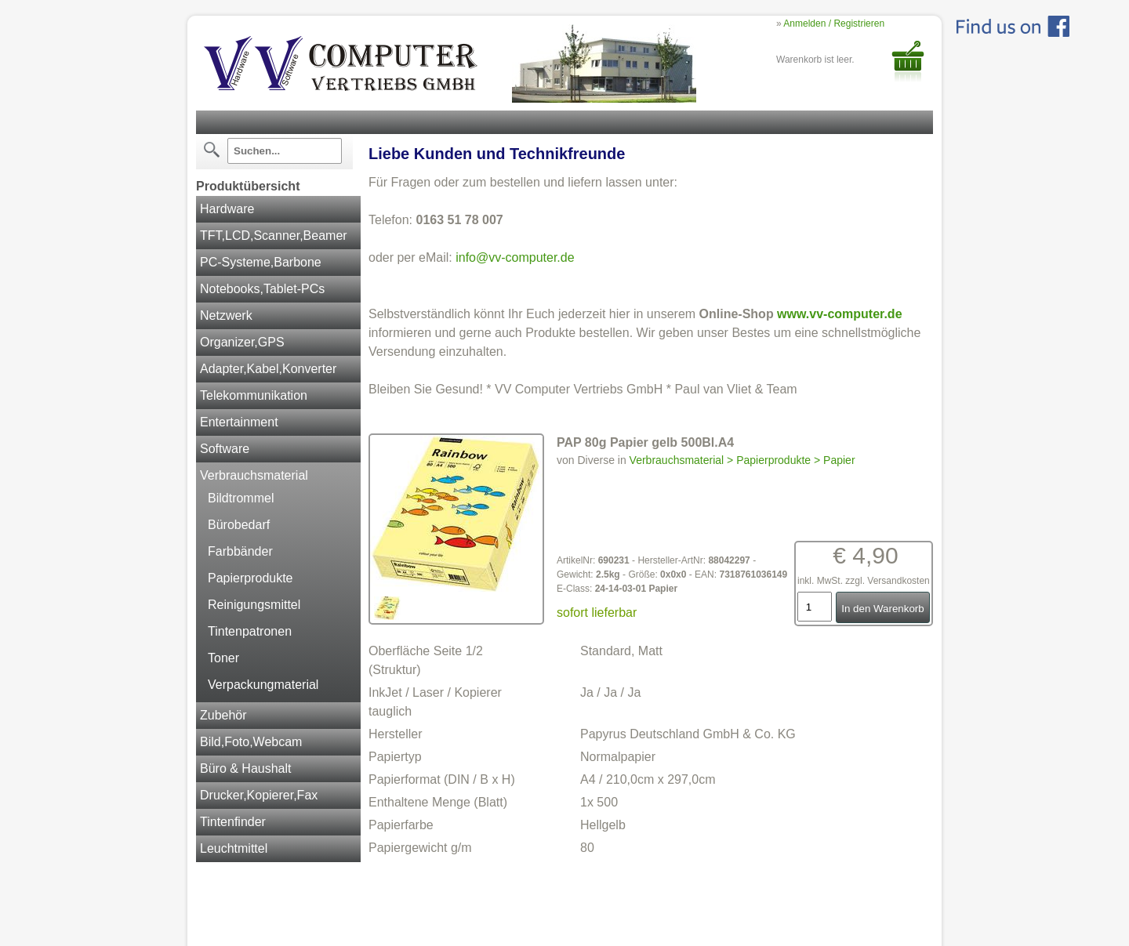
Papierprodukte (250, 578)
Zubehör (223, 715)
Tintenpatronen (250, 631)
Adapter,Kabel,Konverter (268, 368)
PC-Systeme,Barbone (260, 262)
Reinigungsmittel (254, 604)
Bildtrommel (241, 498)
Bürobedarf (239, 524)
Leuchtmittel (233, 848)
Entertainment (239, 422)
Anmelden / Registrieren (833, 23)
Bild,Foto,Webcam (251, 741)
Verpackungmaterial (263, 684)
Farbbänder (240, 551)
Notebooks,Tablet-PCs (262, 288)
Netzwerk (226, 315)
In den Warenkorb (882, 608)
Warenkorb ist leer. (815, 59)
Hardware (227, 209)
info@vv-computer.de (515, 257)
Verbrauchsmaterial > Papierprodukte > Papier (742, 460)
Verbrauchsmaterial (254, 475)
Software (224, 448)
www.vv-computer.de (839, 314)
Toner (223, 658)
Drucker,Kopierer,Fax (259, 795)
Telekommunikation (253, 395)
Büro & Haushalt (246, 768)
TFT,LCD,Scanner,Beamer (273, 235)
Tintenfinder (233, 821)
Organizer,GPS (242, 342)
